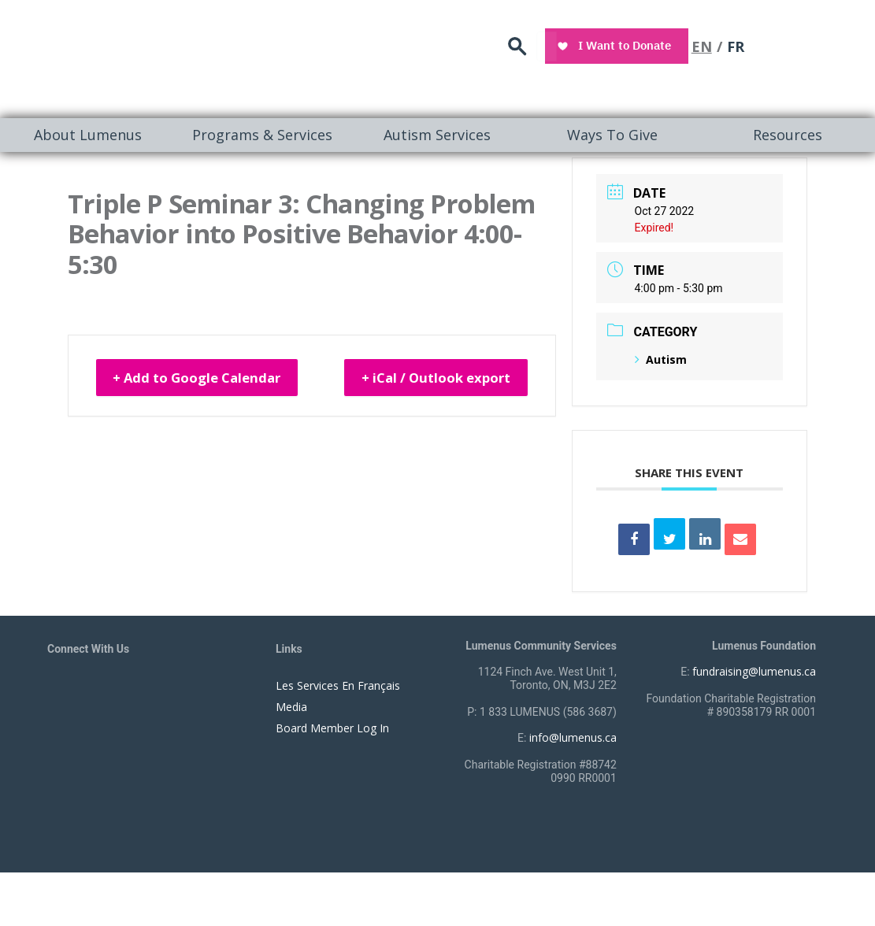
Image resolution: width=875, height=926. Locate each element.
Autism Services (437, 134)
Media (291, 706)
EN (789, 43)
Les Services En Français (338, 685)
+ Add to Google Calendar (209, 373)
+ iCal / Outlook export (480, 384)
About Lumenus (88, 134)
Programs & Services (262, 134)
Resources (787, 134)
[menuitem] (87, 135)
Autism (661, 359)
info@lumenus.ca (573, 737)
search (610, 44)
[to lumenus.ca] (174, 56)
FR (823, 43)
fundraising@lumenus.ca (754, 671)
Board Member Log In (332, 727)
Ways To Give (612, 134)
